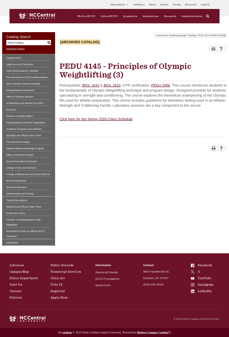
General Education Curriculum (21, 161)
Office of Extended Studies (20, 155)
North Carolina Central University (23, 83)
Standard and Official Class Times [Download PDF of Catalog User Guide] (23, 206)
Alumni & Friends (106, 272)
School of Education (16, 187)
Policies (15, 297)
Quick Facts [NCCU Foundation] (103, 285)
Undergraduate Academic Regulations (25, 122)
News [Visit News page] (152, 4)
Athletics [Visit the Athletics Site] (139, 4)
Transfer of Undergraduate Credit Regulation (23, 222)
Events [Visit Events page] (164, 4)
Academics (130, 16)
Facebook (201, 265)
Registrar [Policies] (57, 291)
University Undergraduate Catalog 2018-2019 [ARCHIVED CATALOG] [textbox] (191, 35)
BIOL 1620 (112, 85)
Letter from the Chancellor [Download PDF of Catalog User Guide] (19, 64)
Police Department (23, 278)
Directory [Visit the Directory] (191, 4)
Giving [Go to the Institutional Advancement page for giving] (177, 4)
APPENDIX (12, 242)
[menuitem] (202, 265)
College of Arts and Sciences (21, 167)
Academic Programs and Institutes (24, 129)
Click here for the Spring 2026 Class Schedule (96, 119)
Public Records (62, 265)
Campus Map (19, 271)
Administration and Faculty (20, 193)
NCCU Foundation (107, 278)
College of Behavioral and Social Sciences (28, 174)
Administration (192, 16)
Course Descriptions (16, 200)
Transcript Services (65, 271)
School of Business (16, 180)
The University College (18, 142)
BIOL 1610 (90, 85)
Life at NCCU (109, 16)
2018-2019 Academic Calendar (22, 70)
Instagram (202, 284)
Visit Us (15, 284)
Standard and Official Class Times (23, 135)
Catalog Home (13, 58)
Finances (11, 109)
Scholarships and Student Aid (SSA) (24, 103)
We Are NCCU (86, 16)
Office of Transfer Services (20, 96)
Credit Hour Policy (15, 213)
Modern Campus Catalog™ (153, 332)
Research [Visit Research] (170, 16)
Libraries (16, 265)
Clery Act (57, 278)
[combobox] (191, 35)
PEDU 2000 (160, 85)
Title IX (56, 284)
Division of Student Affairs (19, 116)
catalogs (67, 332)
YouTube (201, 278)
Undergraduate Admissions (20, 90)
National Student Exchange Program (25, 148)
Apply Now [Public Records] (59, 297)
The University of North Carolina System (27, 77)
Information (120, 4)
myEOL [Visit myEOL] (205, 4)
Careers (15, 291)
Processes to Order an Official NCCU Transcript (25, 234)
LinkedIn (201, 291)
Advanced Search (15, 48)
